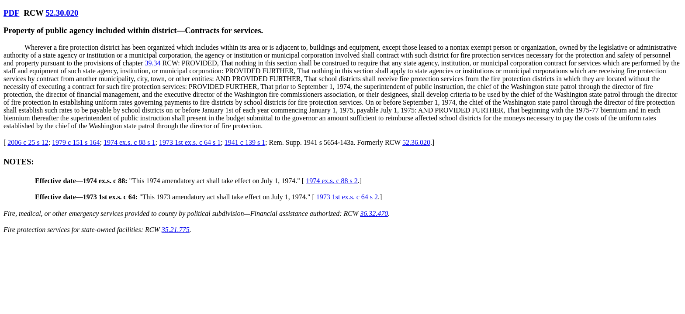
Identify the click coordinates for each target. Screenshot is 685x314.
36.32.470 (374, 213)
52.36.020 (416, 142)
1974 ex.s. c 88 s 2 (332, 180)
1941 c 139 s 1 (245, 142)
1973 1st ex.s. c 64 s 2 (347, 197)
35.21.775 (176, 229)
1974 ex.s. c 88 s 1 (130, 142)
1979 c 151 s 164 (76, 142)
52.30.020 (61, 12)
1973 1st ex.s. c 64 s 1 (190, 142)
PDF (11, 12)
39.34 (152, 63)
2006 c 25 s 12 (27, 142)
